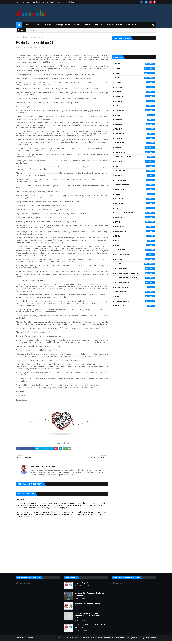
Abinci (135, 64)
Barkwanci (135, 96)
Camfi (135, 115)
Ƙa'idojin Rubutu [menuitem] (63, 25)
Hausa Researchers (135, 157)
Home (18, 2)
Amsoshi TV (135, 87)
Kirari (135, 194)
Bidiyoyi (135, 101)
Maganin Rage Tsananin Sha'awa (88, 583)
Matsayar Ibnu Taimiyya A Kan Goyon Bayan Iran (89, 594)
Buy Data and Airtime (149, 638)
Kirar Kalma (135, 189)
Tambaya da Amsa (132, 638)
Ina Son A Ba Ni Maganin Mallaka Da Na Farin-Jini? (90, 626)
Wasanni (135, 259)
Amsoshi (31, 638)
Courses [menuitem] (98, 25)
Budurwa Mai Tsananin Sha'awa (87, 603)
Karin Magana (135, 180)
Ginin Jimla (135, 143)
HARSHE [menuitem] (47, 25)
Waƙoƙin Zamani (135, 282)
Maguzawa (135, 203)
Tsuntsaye (135, 241)
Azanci (135, 92)
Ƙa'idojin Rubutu (135, 301)
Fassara (135, 124)
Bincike (135, 106)
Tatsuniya (135, 227)
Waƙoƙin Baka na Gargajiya (135, 273)
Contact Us (70, 2)
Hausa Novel (135, 152)
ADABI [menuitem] (36, 25)
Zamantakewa (135, 292)
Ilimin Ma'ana (135, 171)
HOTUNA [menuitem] (87, 25)
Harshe (135, 147)
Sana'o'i (135, 217)
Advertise (61, 2)
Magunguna (135, 199)
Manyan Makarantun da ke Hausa (102, 638)
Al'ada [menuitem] (26, 25)
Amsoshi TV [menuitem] (131, 25)
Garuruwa (135, 134)
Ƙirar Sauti (135, 306)
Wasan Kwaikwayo (135, 254)
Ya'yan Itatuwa (135, 287)
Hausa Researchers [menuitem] (114, 25)
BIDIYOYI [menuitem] (77, 25)
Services (45, 2)
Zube (23, 37)
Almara (135, 82)
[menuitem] (19, 25)
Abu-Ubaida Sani (23, 48)
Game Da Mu (35, 2)
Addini (135, 73)
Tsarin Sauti (135, 231)
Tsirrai (135, 236)
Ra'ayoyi (135, 208)
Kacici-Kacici (135, 175)
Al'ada (135, 78)
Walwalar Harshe (135, 250)
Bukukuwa (135, 110)
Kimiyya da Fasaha (135, 185)
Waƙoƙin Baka (135, 268)
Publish (52, 2)
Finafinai (135, 129)
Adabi (135, 68)
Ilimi (135, 166)
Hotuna (135, 161)
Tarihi (135, 222)
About (66, 638)
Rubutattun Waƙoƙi (135, 213)
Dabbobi (135, 120)
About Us (26, 2)
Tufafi (135, 245)
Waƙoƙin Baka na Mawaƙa (135, 278)
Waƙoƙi (135, 264)
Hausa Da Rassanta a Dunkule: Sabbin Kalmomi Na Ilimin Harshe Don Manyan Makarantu (90, 615)
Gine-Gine (135, 138)
